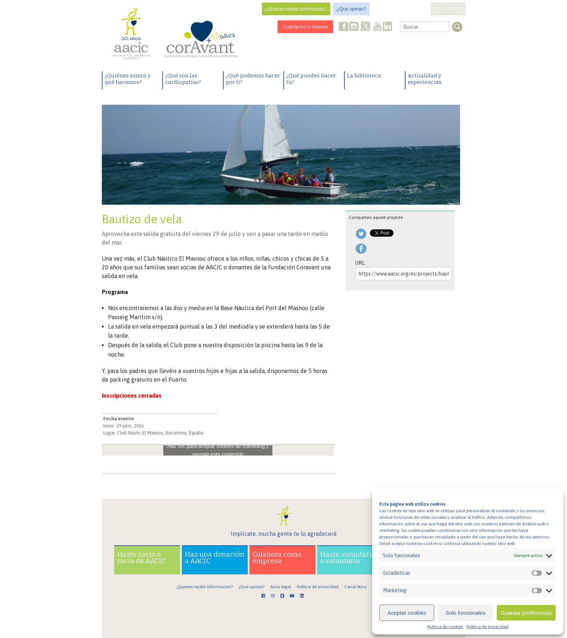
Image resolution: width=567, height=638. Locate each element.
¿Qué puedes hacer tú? (311, 78)
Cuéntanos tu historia (305, 26)
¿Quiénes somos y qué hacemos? (128, 78)
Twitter (365, 27)
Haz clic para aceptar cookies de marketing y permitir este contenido (218, 450)
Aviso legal (280, 586)
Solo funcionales (466, 613)
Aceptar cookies (406, 613)
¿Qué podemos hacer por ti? (253, 78)
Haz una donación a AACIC (214, 557)
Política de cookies (445, 627)
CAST (456, 9)
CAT (438, 9)
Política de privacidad (487, 627)
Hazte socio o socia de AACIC (141, 557)
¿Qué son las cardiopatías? (183, 78)
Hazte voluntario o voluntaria (348, 557)
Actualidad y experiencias (425, 78)
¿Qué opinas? (351, 9)
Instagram (354, 27)
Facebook (343, 27)
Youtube (377, 27)
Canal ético (355, 586)
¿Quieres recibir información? (296, 9)
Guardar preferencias (526, 613)
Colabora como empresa (277, 557)
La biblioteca (364, 75)
